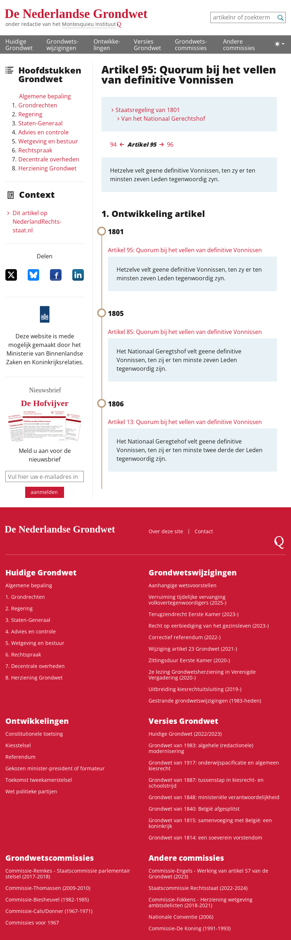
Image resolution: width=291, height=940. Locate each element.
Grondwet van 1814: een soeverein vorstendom (205, 837)
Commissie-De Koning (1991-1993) (190, 928)
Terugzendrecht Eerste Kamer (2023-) (193, 614)
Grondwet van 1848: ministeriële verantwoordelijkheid (214, 797)
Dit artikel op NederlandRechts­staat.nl (37, 221)
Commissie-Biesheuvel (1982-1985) (47, 899)
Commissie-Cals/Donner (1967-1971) (48, 911)
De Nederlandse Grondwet (76, 14)
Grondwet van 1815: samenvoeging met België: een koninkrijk (210, 823)
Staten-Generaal (40, 123)
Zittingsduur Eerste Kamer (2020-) (189, 660)
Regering (30, 114)
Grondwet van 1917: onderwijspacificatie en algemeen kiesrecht (214, 765)
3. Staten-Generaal (27, 619)
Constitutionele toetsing (34, 733)
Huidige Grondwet (19, 44)
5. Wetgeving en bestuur (34, 643)
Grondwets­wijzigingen (62, 44)
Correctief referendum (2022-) (184, 637)
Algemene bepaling (45, 96)
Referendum (20, 756)
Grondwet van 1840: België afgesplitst (194, 808)
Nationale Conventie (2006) (181, 916)
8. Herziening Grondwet (34, 677)
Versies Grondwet (147, 44)
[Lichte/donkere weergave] (279, 44)
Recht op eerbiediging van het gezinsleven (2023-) (209, 625)
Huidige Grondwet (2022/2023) (185, 733)
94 (113, 144)
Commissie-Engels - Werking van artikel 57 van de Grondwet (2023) (208, 873)
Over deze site (166, 531)
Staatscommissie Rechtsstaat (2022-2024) (198, 888)
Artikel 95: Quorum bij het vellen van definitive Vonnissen (185, 250)
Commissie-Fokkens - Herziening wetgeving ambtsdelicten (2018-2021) (201, 902)
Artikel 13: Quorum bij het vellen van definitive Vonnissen (185, 422)
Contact (204, 531)
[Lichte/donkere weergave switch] (279, 44)
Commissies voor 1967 (32, 922)
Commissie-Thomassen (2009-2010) (47, 888)
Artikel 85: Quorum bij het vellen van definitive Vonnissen (185, 332)
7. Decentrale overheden (35, 666)
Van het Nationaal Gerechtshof (163, 118)
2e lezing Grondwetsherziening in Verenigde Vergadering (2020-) (202, 674)
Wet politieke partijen (31, 791)
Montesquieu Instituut (89, 24)
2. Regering (19, 608)
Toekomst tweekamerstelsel (38, 779)
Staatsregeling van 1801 (147, 110)
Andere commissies (239, 44)
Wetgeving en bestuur (48, 141)
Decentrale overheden (48, 159)
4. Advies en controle (30, 631)
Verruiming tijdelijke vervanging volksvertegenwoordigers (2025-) (187, 599)
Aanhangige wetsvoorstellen (183, 585)
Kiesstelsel (18, 745)
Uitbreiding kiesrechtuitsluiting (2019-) (195, 689)
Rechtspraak (35, 150)
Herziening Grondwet (47, 168)
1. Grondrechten (25, 596)
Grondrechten (37, 105)
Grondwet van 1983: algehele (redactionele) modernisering (201, 748)
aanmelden (44, 492)
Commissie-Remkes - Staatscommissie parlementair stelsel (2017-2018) (67, 873)
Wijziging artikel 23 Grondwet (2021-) (193, 648)
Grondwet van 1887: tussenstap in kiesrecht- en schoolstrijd (206, 782)
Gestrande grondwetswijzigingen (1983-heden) (205, 700)
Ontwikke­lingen (107, 44)
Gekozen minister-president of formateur (55, 768)
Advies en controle (43, 132)
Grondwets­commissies (191, 44)
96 (170, 144)
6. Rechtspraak (23, 654)
